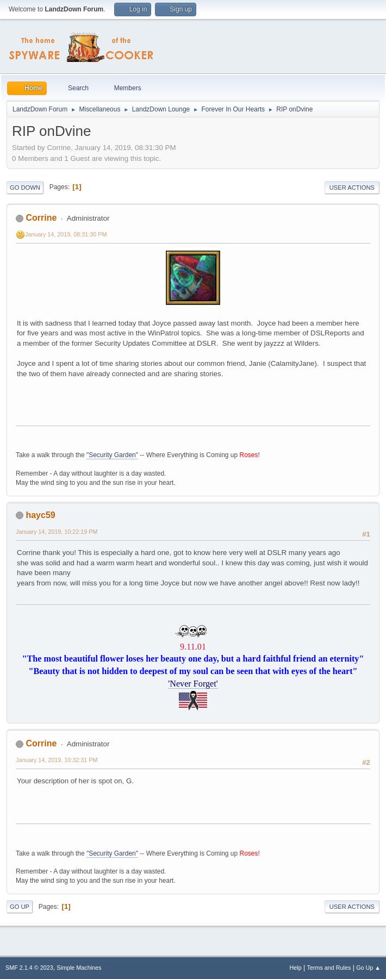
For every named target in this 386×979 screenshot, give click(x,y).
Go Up (19, 906)
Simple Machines (79, 967)
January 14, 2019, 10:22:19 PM (56, 531)
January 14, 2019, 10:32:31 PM (56, 760)
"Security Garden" (112, 455)
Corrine (41, 217)
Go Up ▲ (368, 967)
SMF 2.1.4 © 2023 (29, 967)
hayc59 (40, 515)
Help (296, 967)
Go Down (25, 187)
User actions (352, 187)
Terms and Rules (329, 967)
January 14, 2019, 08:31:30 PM (66, 234)
